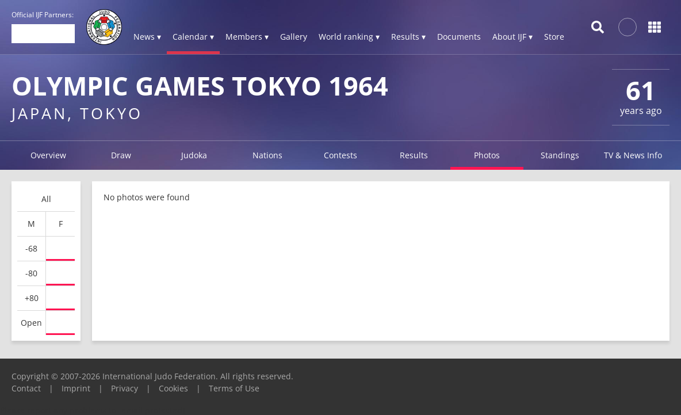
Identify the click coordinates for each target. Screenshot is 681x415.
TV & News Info (633, 155)
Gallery (293, 36)
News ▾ (147, 36)
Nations (267, 155)
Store (554, 36)
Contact (26, 388)
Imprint (76, 388)
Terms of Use (234, 388)
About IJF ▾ (512, 36)
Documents (459, 36)
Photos (487, 155)
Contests (340, 155)
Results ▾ (408, 36)
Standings (560, 155)
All (46, 198)
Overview (48, 155)
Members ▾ (247, 36)
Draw (121, 155)
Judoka (194, 155)
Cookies (173, 388)
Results (414, 155)
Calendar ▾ (193, 36)
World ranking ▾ (349, 36)
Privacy (124, 388)
